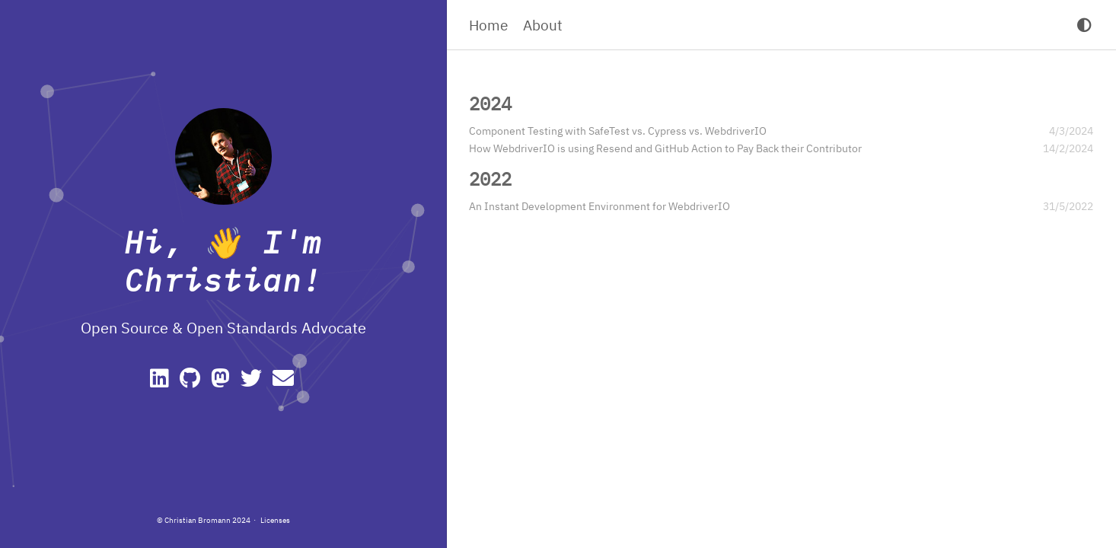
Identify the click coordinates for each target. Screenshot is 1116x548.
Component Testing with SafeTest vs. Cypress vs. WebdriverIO (618, 131)
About (543, 24)
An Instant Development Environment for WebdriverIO (599, 206)
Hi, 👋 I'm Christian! (223, 261)
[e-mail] (284, 382)
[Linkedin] (162, 382)
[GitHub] (192, 382)
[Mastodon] (222, 382)
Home (488, 24)
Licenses (275, 520)
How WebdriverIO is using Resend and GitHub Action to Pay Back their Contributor (665, 148)
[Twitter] (253, 382)
